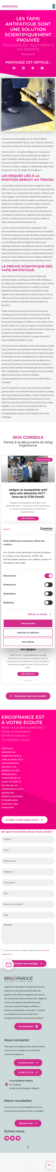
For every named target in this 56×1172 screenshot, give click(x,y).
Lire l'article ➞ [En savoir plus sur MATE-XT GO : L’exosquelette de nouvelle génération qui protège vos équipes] (28, 674)
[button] (53, 6)
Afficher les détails (37, 614)
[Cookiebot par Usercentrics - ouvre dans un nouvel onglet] (40, 529)
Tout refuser (28, 642)
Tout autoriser (28, 623)
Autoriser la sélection (28, 632)
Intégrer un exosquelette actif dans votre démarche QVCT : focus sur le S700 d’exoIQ (28, 493)
